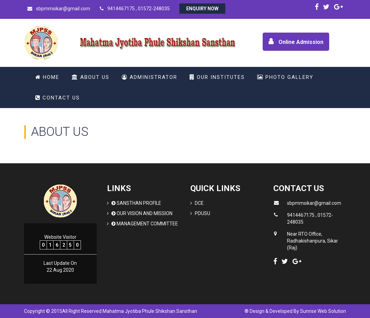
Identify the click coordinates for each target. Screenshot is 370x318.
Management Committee (144, 223)
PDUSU (202, 213)
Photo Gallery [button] (285, 77)
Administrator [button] (149, 77)
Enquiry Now (202, 8)
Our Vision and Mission (141, 213)
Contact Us (57, 98)
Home (47, 77)
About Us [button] (90, 77)
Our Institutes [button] (217, 77)
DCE (199, 203)
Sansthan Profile (136, 203)
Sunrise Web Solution (323, 311)
